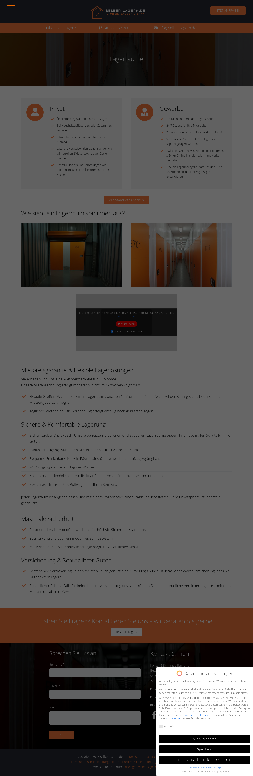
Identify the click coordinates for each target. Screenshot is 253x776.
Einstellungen (173, 718)
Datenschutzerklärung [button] (206, 771)
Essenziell (167, 726)
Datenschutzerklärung (196, 715)
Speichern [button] (204, 749)
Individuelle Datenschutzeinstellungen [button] (204, 767)
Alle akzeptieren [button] (204, 739)
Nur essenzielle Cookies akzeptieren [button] (204, 760)
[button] (13, 10)
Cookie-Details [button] (186, 771)
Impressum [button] (224, 771)
